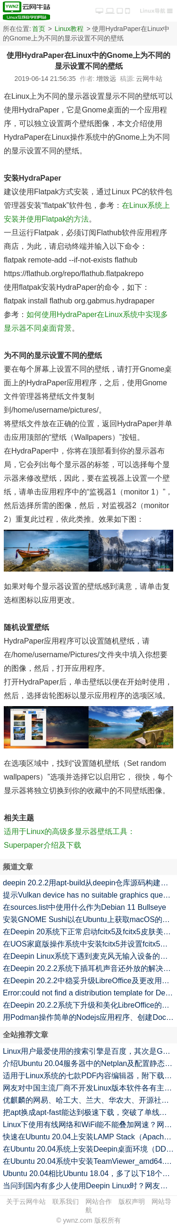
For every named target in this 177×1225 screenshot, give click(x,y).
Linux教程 (69, 28)
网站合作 (98, 1201)
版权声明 (131, 1201)
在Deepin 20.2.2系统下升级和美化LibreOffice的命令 (90, 1005)
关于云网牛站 (26, 1201)
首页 (38, 28)
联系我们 (65, 1201)
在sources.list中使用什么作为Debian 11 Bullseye (84, 907)
